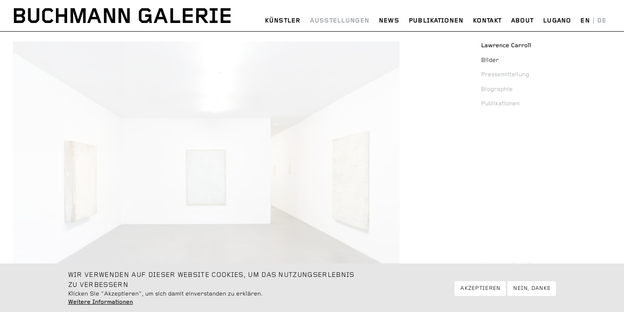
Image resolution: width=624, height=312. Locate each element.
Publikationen (436, 21)
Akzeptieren (480, 292)
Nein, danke (531, 292)
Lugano (557, 21)
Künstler (282, 21)
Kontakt (487, 21)
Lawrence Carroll (506, 265)
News (389, 21)
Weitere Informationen (100, 305)
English (585, 21)
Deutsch (601, 21)
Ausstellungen (339, 21)
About (522, 21)
